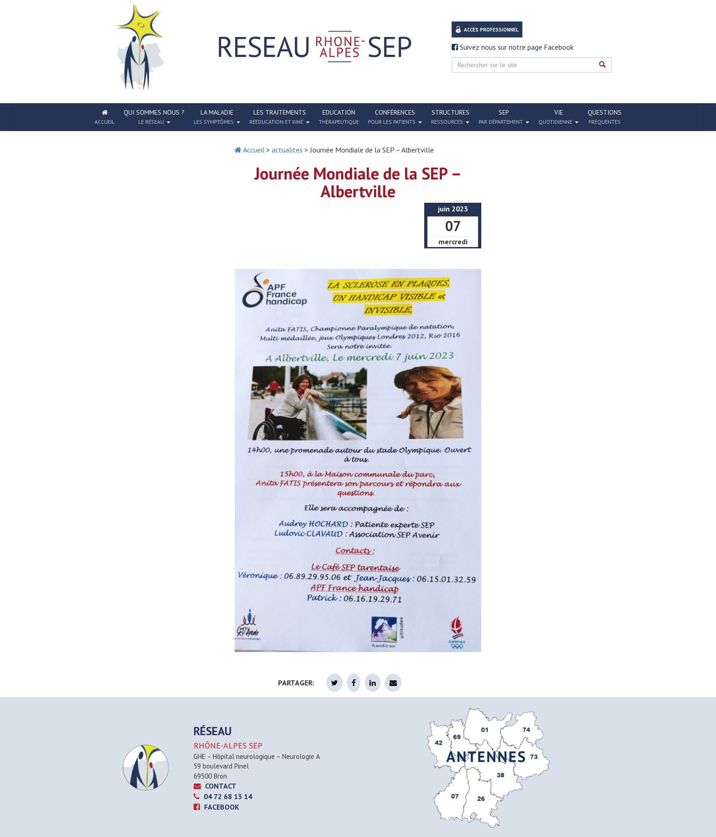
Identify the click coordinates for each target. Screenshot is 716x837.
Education (339, 116)
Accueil (249, 149)
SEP (504, 117)
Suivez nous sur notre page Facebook (513, 47)
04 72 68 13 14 (223, 796)
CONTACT (215, 785)
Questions (604, 116)
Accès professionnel (491, 29)
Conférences (395, 117)
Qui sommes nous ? (154, 117)
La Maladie (217, 117)
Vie (558, 117)
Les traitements (279, 117)
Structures (450, 117)
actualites (287, 149)
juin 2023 (453, 208)
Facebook (216, 806)
